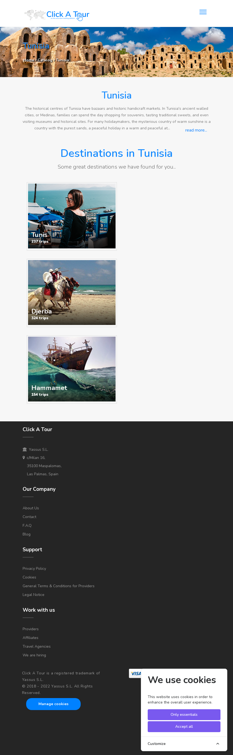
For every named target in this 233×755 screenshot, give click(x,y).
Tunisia (62, 60)
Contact (29, 516)
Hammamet (49, 387)
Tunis (39, 234)
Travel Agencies (37, 646)
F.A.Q (27, 525)
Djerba (41, 311)
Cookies (29, 577)
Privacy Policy (34, 568)
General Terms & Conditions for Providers (59, 586)
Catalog (45, 60)
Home (28, 60)
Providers (31, 629)
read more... (196, 130)
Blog (27, 534)
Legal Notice (33, 594)
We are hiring (34, 655)
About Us (31, 508)
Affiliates (30, 637)
